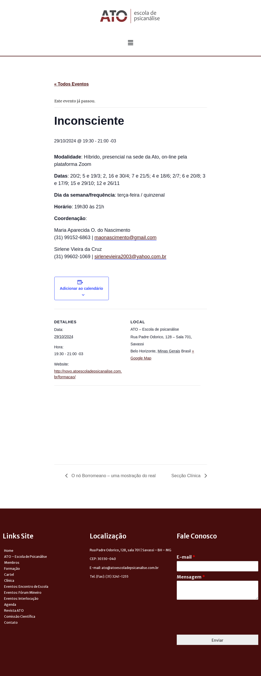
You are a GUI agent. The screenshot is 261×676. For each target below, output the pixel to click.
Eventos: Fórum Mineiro (22, 592)
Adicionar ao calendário (81, 288)
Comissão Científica (19, 616)
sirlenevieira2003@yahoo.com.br (130, 256)
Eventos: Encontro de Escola (26, 586)
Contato (11, 622)
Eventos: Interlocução (21, 598)
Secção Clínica (186, 475)
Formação (12, 569)
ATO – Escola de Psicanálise (25, 557)
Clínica (9, 580)
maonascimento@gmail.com (125, 237)
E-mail (186, 557)
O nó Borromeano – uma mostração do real (113, 475)
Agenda (10, 604)
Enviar (217, 640)
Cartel (9, 575)
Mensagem (191, 577)
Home (8, 551)
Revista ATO (14, 610)
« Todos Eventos (71, 84)
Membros (11, 563)
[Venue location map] (83, 423)
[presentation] (218, 625)
